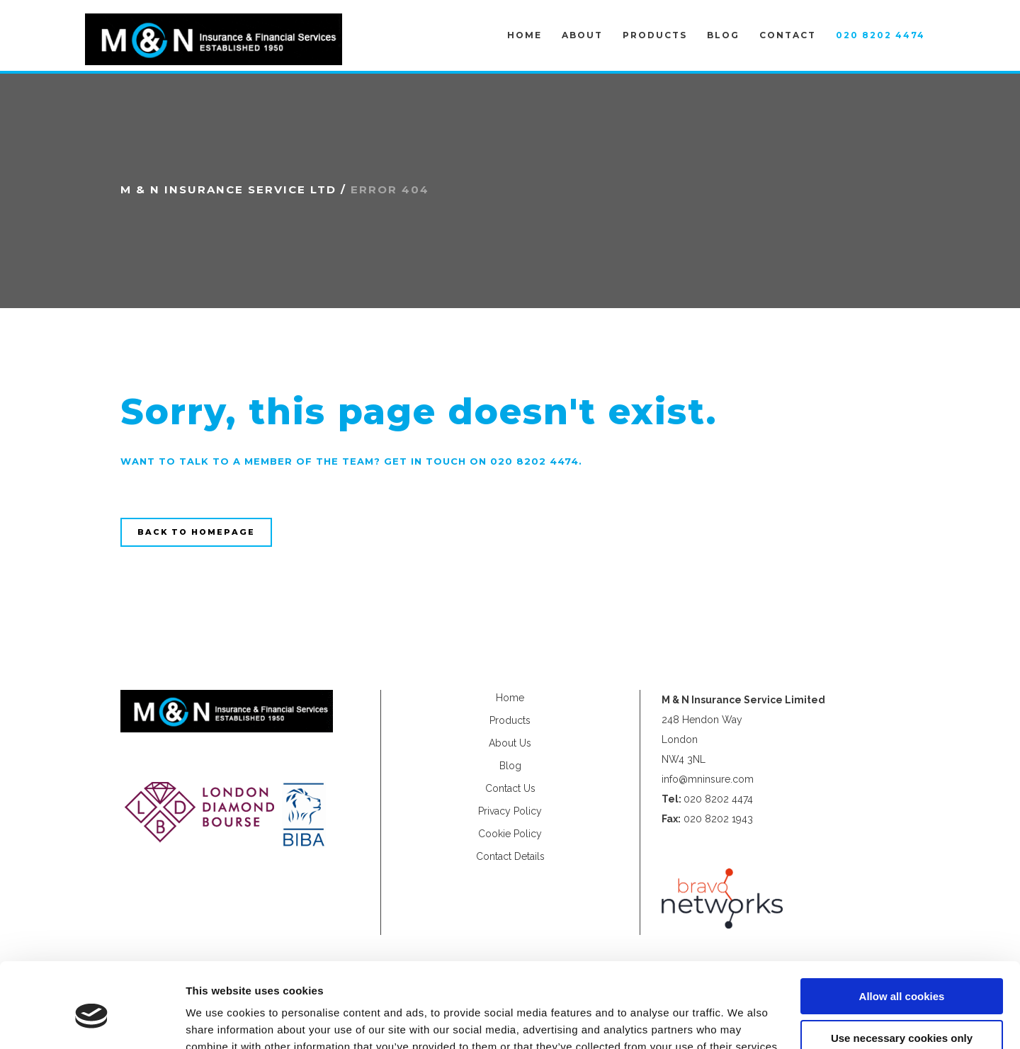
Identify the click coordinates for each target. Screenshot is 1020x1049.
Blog (510, 765)
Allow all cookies (902, 932)
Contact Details (510, 856)
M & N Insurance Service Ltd (228, 189)
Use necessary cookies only (902, 973)
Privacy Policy (510, 811)
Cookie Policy (510, 833)
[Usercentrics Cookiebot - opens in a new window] (92, 1021)
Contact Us (510, 788)
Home (510, 697)
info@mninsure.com (708, 779)
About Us (510, 743)
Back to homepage (196, 532)
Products (510, 720)
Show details (218, 1021)
